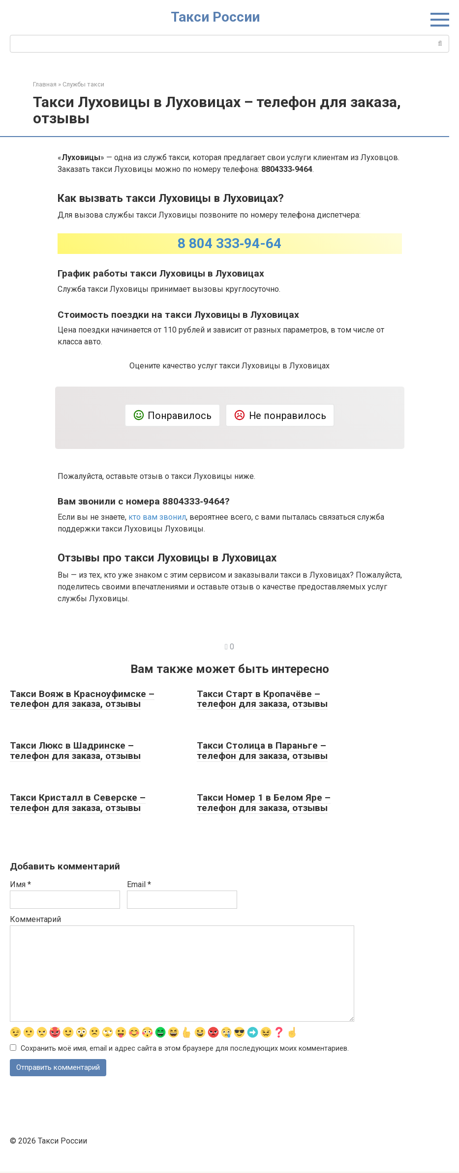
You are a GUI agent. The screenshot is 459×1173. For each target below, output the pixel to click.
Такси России (215, 17)
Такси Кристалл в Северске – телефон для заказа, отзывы (78, 802)
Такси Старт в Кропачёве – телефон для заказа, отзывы (262, 699)
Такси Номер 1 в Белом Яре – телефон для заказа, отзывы (264, 802)
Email (139, 884)
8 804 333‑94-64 (229, 243)
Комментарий (35, 919)
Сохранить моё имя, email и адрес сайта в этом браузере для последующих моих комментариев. (185, 1049)
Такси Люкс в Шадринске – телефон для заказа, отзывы (75, 750)
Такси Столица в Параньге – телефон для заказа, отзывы (262, 750)
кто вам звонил (157, 517)
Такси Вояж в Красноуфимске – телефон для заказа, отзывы (82, 699)
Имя (20, 884)
